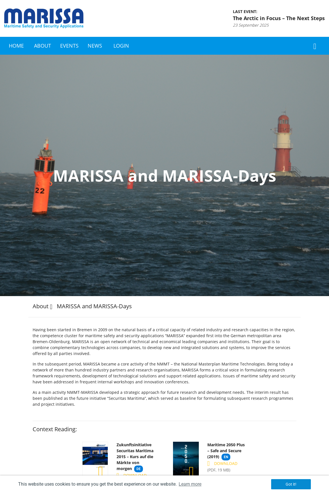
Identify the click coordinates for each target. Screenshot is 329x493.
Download (132, 475)
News (95, 45)
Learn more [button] (190, 484)
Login (121, 45)
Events (69, 45)
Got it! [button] (291, 484)
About (42, 45)
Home (16, 45)
